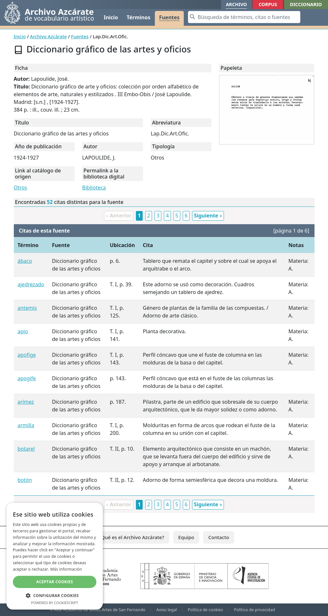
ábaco (25, 260)
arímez (26, 401)
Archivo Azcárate (48, 36)
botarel (26, 448)
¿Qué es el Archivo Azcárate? (131, 537)
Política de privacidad (254, 609)
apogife (27, 378)
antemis (27, 307)
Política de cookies (205, 609)
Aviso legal (166, 609)
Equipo (186, 537)
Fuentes (169, 17)
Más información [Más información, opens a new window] (66, 569)
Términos (138, 17)
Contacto (218, 537)
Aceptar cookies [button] (54, 581)
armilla (26, 425)
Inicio (111, 17)
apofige (27, 354)
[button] (54, 595)
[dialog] (54, 556)
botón (25, 479)
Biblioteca (94, 187)
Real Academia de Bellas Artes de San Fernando (100, 609)
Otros (20, 187)
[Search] (244, 17)
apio (23, 331)
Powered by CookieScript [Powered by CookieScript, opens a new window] (54, 602)
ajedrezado (31, 284)
